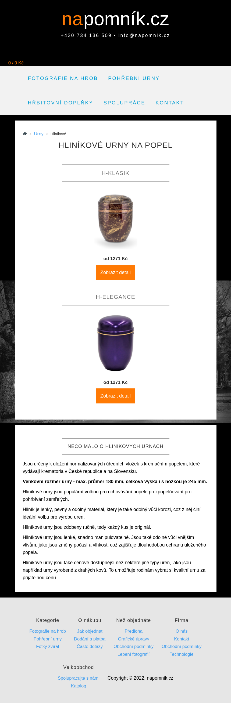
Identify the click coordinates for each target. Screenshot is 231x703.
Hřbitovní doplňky (60, 102)
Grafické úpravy (133, 639)
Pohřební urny (134, 78)
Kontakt (169, 102)
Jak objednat (89, 631)
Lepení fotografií (134, 654)
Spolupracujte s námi (78, 678)
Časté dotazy (90, 646)
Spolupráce (124, 102)
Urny (38, 133)
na (75, 18)
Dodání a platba (89, 639)
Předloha (134, 631)
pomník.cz (126, 18)
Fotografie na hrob (63, 78)
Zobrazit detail (115, 272)
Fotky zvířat (47, 646)
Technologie (182, 654)
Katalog (78, 686)
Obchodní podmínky (133, 646)
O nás (181, 631)
